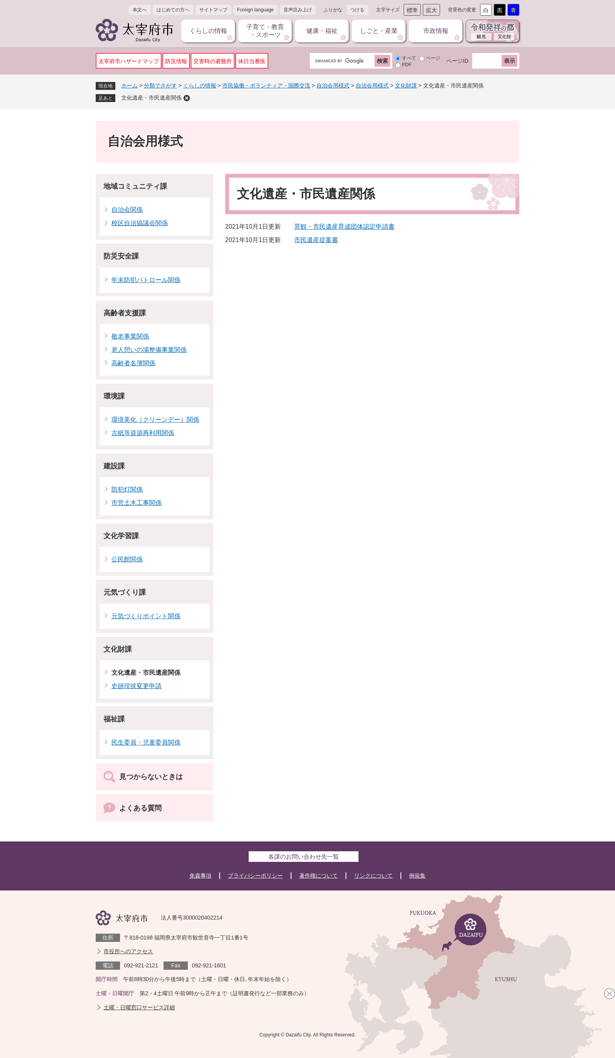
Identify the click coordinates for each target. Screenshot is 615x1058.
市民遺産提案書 (316, 240)
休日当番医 (252, 61)
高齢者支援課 (125, 313)
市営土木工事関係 (136, 502)
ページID (457, 61)
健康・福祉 (322, 30)
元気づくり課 (125, 592)
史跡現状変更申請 (136, 686)
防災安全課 (121, 256)
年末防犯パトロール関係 (145, 280)
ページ (433, 58)
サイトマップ (213, 10)
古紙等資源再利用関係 (142, 433)
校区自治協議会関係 (139, 223)
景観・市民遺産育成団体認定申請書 (344, 226)
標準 (412, 10)
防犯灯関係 (127, 489)
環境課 (114, 396)
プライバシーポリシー (255, 875)
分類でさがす (160, 85)
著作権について (318, 875)
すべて (409, 58)
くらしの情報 (208, 30)
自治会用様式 (333, 85)
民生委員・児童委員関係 (145, 742)
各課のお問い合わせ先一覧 (303, 856)
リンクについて (373, 875)
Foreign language (255, 10)
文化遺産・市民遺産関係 (151, 98)
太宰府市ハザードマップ (128, 61)
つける (357, 10)
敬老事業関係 (130, 336)
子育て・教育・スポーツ (265, 31)
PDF (406, 64)
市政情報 (435, 30)
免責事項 (200, 875)
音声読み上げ (298, 10)
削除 (187, 98)
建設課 (114, 466)
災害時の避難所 (212, 61)
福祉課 (114, 719)
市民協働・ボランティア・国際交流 (266, 85)
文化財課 (406, 85)
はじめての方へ (172, 10)
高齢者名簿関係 (133, 363)
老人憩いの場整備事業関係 (149, 349)
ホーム (129, 85)
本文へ (140, 10)
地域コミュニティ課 (135, 186)
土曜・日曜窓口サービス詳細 (139, 1007)
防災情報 (176, 61)
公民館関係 (127, 559)
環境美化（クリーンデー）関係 (155, 419)
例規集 (417, 875)
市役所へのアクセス (128, 951)
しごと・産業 (379, 30)
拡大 (431, 10)
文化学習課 (121, 536)
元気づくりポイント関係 (145, 616)
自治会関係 (127, 209)
